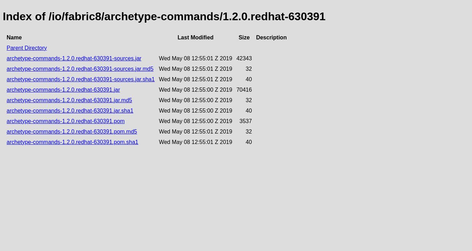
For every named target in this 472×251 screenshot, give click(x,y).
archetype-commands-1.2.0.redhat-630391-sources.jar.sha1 (81, 79)
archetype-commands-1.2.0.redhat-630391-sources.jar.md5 (80, 69)
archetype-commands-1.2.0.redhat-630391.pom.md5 (72, 132)
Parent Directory (27, 48)
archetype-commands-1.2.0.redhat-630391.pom (66, 121)
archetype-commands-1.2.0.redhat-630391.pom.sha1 (72, 142)
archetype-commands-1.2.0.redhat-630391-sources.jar (74, 58)
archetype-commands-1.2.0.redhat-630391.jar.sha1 (70, 111)
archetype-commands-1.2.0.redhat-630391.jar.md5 (69, 100)
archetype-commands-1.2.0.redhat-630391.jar (63, 90)
